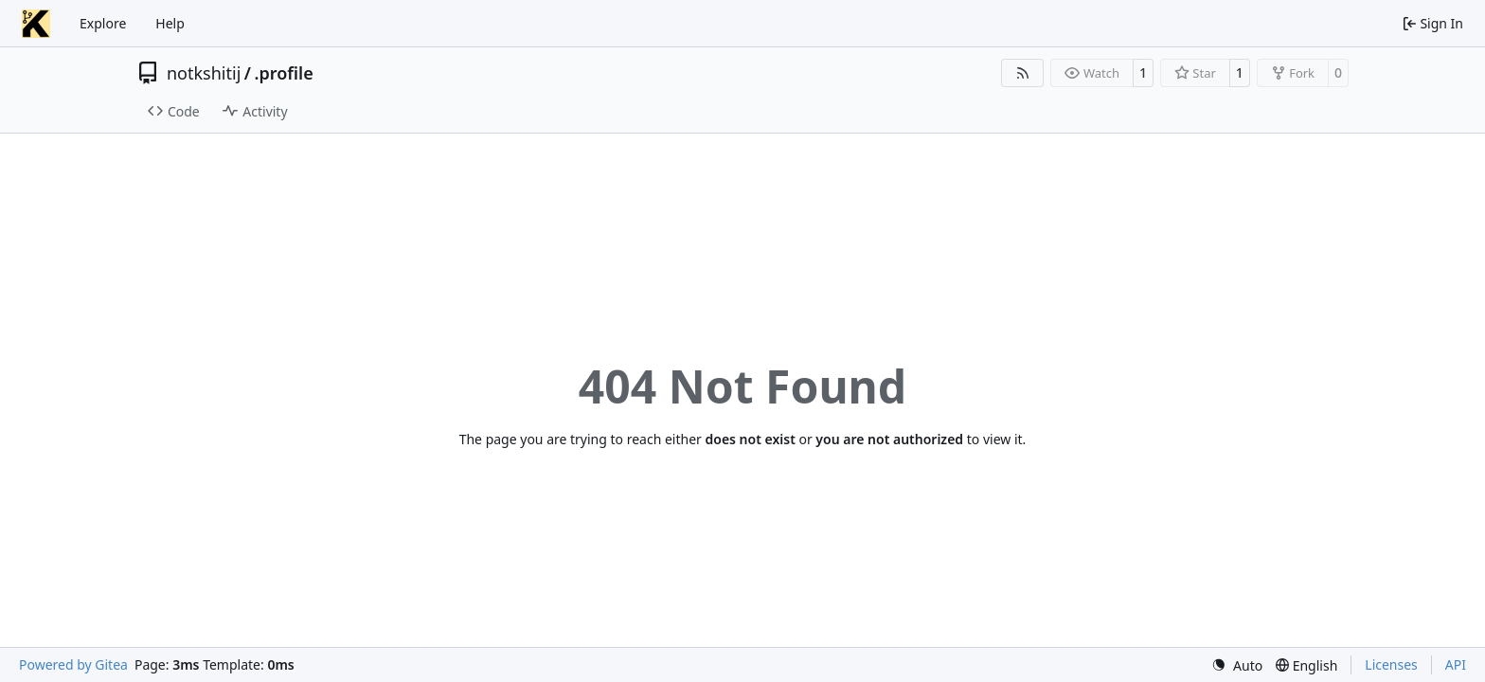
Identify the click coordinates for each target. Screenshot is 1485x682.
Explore (103, 23)
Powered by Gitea (73, 664)
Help (170, 23)
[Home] (36, 24)
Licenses (1391, 664)
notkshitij (204, 72)
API (1455, 664)
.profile (284, 72)
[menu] (1236, 665)
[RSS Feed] (1023, 73)
